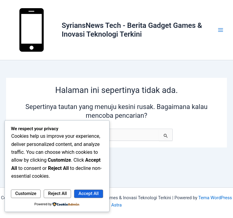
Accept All (89, 193)
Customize (25, 193)
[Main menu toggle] (220, 30)
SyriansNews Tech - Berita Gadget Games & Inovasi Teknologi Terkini (132, 29)
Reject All (57, 193)
